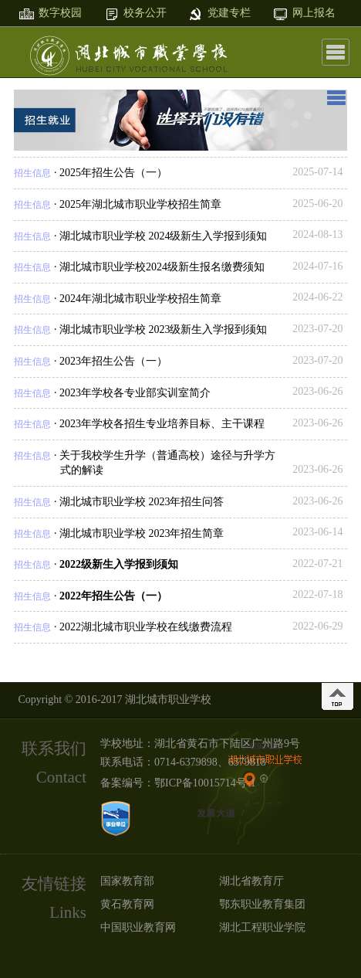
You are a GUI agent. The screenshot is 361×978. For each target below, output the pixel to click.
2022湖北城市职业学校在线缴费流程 (145, 627)
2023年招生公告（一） (113, 361)
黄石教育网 (127, 904)
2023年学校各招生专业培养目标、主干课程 (162, 424)
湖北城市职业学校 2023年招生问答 (141, 502)
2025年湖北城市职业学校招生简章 (140, 204)
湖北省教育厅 (251, 881)
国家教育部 (127, 881)
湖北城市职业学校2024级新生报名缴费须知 (162, 267)
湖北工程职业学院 (262, 927)
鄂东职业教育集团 (262, 904)
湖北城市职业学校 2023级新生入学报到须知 (163, 329)
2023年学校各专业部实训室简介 (135, 393)
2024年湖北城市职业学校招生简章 (140, 298)
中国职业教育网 (138, 927)
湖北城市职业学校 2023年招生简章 (141, 533)
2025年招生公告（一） (113, 172)
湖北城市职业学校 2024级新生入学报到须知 (163, 236)
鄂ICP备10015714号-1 (204, 783)
